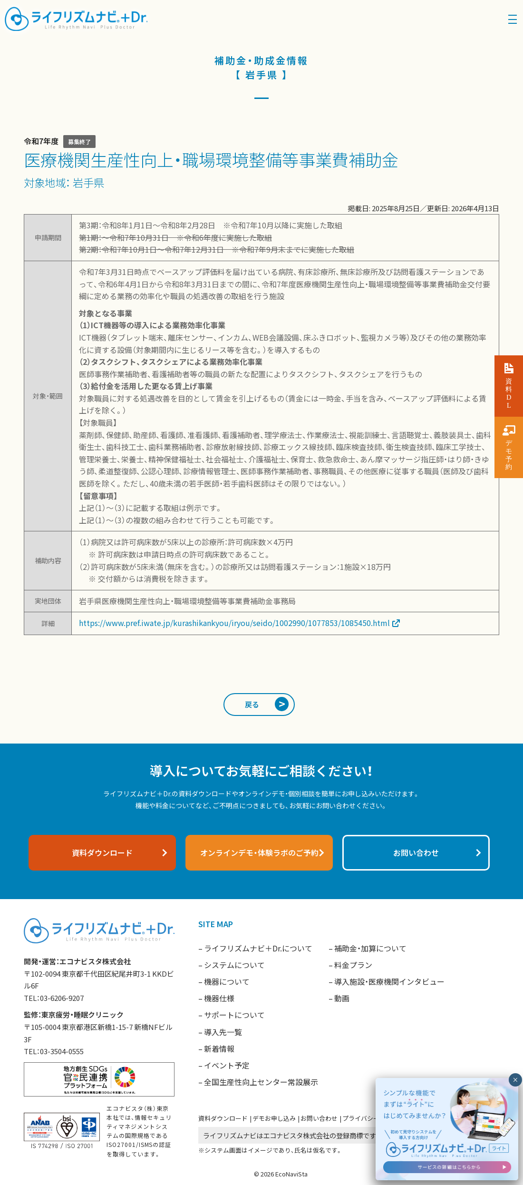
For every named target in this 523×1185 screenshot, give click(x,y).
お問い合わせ (319, 1118)
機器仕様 (219, 998)
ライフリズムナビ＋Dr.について (258, 948)
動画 (341, 998)
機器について (227, 981)
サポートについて (234, 1014)
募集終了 (79, 141)
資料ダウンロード (223, 1118)
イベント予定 (227, 1065)
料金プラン (353, 964)
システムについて (234, 964)
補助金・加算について (370, 948)
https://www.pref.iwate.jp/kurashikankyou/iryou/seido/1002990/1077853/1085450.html (234, 622)
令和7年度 (41, 141)
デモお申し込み (274, 1118)
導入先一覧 (223, 1032)
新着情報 (219, 1048)
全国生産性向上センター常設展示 (261, 1081)
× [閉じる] (515, 1080)
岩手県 (88, 182)
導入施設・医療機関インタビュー (389, 981)
